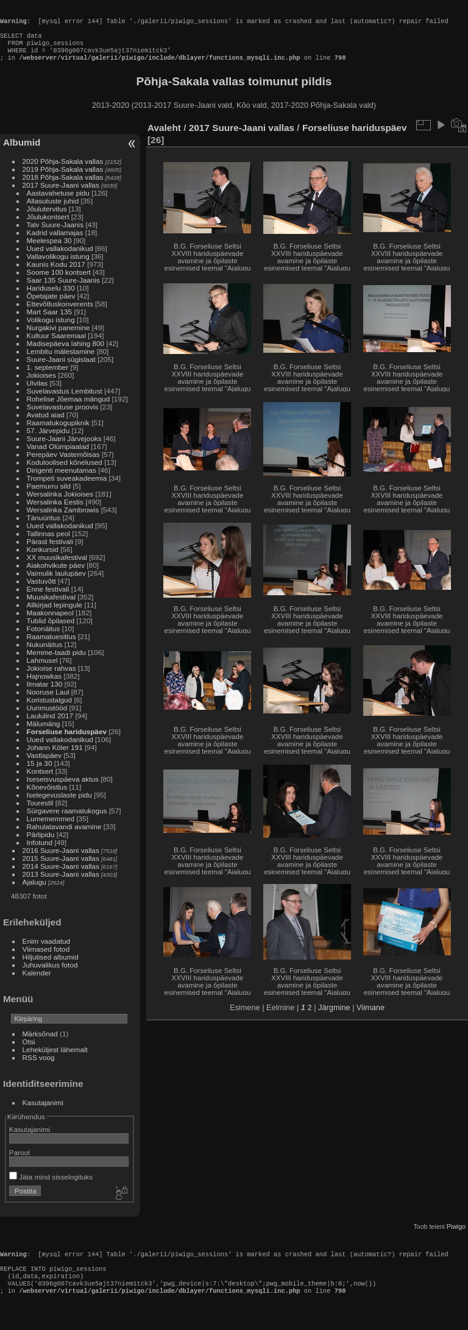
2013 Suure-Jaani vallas (61, 885)
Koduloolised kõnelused (64, 473)
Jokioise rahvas (51, 679)
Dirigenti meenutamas (61, 481)
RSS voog (39, 1068)
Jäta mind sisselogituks (51, 1188)
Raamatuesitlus (51, 647)
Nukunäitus (45, 655)
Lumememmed (50, 829)
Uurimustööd (47, 719)
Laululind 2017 (50, 726)
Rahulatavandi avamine (64, 837)
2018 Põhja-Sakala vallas (63, 188)
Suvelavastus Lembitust (64, 402)
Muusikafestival (51, 608)
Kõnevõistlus (47, 798)
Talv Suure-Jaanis (55, 235)
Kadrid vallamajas (55, 243)
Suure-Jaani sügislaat (61, 370)
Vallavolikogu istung (58, 267)
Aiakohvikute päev (56, 576)
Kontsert (40, 782)
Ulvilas (37, 394)
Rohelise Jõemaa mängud (68, 410)
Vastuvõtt (41, 592)
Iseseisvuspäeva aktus (63, 790)
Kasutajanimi (43, 1113)
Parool (19, 1163)
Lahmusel (42, 671)
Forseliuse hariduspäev (67, 742)
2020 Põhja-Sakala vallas (63, 172)
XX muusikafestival (57, 568)
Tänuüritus (44, 528)
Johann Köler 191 (55, 758)
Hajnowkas (44, 687)
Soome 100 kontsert (59, 283)
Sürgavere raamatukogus (67, 822)
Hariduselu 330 (51, 299)
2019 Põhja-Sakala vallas (63, 180)
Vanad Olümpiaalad (58, 457)
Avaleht (164, 138)
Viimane (370, 1018)
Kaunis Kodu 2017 (56, 275)
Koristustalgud (50, 711)
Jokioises (41, 386)
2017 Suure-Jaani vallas (61, 196)
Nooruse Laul (48, 703)
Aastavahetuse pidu (58, 204)
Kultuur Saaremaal (56, 346)
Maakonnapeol (51, 624)
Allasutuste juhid (53, 212)
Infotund (40, 853)
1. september (48, 378)
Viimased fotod (46, 960)
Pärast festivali (50, 552)
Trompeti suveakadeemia (67, 489)
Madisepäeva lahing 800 (66, 354)
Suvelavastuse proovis (63, 418)
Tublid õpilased (51, 631)
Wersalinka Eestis (55, 513)
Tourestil (40, 814)
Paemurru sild (49, 497)
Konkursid (42, 560)
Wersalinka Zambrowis (63, 521)
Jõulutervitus (47, 220)
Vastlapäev (44, 766)
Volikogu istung (51, 330)
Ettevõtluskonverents (60, 315)
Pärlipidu (41, 845)
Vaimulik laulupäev (56, 584)
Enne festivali (48, 600)
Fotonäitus (43, 639)
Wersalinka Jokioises (60, 505)
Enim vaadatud (47, 952)
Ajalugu (34, 893)
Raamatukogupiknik (58, 433)
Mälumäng (43, 734)
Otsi (29, 1052)
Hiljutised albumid (51, 968)
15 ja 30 (39, 774)
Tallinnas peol (48, 544)
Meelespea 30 (49, 251)
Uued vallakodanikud (60, 259)
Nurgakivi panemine (58, 338)
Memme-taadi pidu (56, 663)
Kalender (37, 984)
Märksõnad (40, 1045)
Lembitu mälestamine (61, 362)
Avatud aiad (46, 426)
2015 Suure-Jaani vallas (61, 869)
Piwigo (456, 1237)
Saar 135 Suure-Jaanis (63, 291)
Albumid (21, 153)
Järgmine (334, 1018)
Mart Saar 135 (50, 323)
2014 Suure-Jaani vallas (61, 877)
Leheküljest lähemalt (55, 1060)
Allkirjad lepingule (55, 616)
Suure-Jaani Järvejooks (64, 449)
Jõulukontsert (48, 228)
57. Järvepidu (48, 441)
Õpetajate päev (51, 307)
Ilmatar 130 (45, 695)
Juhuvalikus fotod (50, 976)
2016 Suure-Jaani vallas (61, 861)
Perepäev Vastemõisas (63, 465)
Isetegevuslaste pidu (59, 806)
